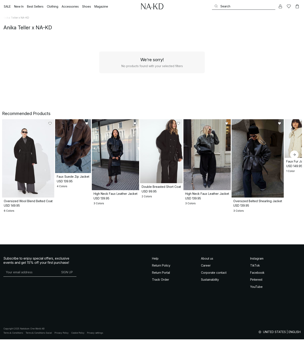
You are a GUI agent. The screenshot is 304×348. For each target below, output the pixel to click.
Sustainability (210, 318)
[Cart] (297, 6)
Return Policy (161, 303)
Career (206, 303)
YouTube (256, 324)
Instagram (256, 296)
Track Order (160, 318)
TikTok (255, 303)
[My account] (280, 6)
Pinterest (256, 318)
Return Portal (161, 310)
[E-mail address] (30, 310)
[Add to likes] (72, 123)
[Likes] (288, 6)
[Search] (243, 6)
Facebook (257, 310)
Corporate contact (214, 310)
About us (207, 296)
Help (155, 296)
